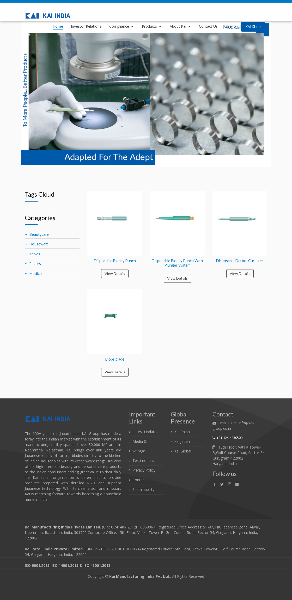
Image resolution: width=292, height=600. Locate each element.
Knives (32, 253)
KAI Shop (253, 26)
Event (230, 26)
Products (149, 26)
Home (58, 26)
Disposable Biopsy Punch (115, 260)
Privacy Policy (143, 470)
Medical (33, 273)
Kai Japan (182, 441)
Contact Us (208, 26)
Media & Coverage (138, 446)
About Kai (178, 26)
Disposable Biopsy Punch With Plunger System (177, 262)
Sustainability (143, 489)
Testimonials (143, 460)
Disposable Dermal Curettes (240, 260)
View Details (115, 273)
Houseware (37, 244)
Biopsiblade (114, 359)
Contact (139, 479)
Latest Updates (145, 431)
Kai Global (182, 451)
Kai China (182, 431)
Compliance (119, 26)
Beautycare (37, 234)
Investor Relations (86, 26)
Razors (33, 263)
